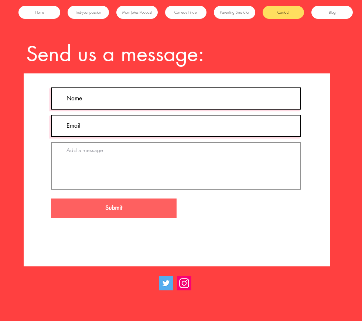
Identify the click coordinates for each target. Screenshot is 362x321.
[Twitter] (166, 283)
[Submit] (114, 208)
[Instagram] (184, 283)
